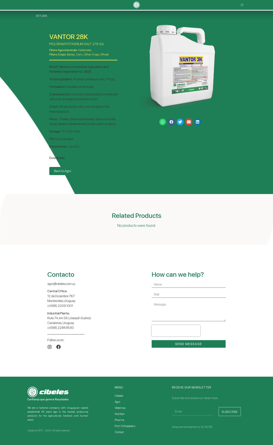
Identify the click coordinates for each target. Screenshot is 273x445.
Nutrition (120, 414)
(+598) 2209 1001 (60, 306)
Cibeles (119, 395)
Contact (119, 432)
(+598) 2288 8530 (60, 328)
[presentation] (176, 330)
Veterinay (120, 408)
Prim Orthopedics (125, 426)
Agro (117, 402)
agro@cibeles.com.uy (61, 284)
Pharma (119, 420)
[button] (242, 5)
